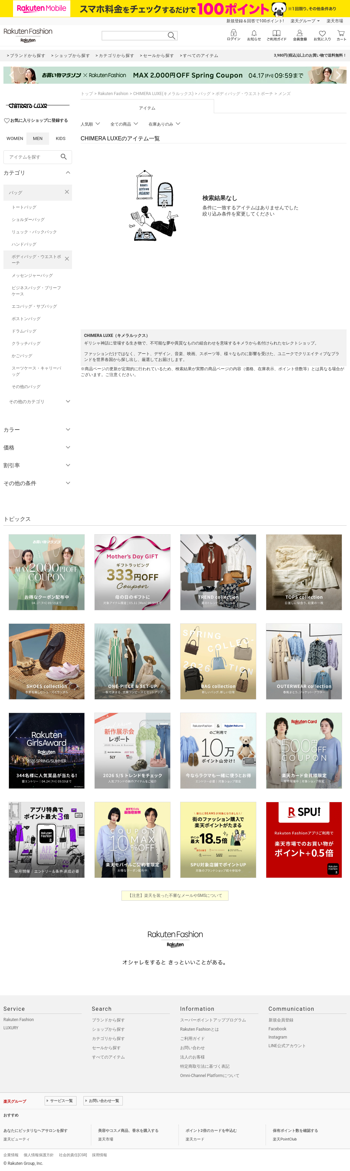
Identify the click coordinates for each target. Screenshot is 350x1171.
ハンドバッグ (24, 244)
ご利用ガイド (192, 1038)
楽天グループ (303, 21)
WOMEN (15, 138)
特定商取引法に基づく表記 (205, 1066)
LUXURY (11, 1028)
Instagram (278, 1037)
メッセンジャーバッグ (32, 275)
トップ (87, 93)
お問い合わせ (192, 1047)
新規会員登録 (281, 1020)
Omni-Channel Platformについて (210, 1075)
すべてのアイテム (108, 1057)
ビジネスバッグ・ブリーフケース (36, 290)
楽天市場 (335, 21)
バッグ (15, 192)
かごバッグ (22, 355)
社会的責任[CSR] (73, 1155)
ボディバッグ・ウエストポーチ (36, 259)
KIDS (61, 138)
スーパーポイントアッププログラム (213, 1020)
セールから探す (106, 1047)
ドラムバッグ (24, 331)
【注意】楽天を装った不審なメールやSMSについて (175, 895)
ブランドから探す (108, 1020)
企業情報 (11, 1155)
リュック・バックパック (34, 232)
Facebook (278, 1029)
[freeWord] (37, 157)
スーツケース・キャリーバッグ (36, 371)
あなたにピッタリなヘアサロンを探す (35, 1130)
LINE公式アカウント (287, 1045)
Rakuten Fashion (113, 93)
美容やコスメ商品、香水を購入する (128, 1130)
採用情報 (99, 1155)
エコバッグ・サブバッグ (34, 306)
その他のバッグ (26, 386)
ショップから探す (108, 1029)
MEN (38, 138)
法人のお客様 (192, 1057)
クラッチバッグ (26, 343)
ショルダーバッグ (28, 219)
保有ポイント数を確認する (295, 1130)
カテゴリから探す (108, 1038)
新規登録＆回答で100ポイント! (255, 21)
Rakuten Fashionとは (199, 1029)
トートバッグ (24, 207)
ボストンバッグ (26, 318)
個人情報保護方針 (39, 1155)
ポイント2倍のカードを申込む (211, 1130)
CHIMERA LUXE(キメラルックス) (163, 93)
